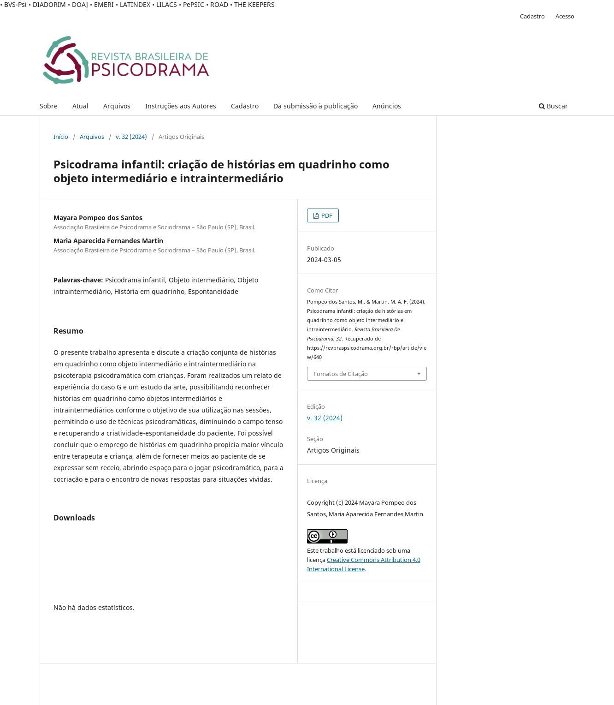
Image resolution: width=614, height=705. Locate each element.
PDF (326, 215)
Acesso (564, 16)
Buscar (553, 106)
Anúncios (386, 106)
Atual (80, 106)
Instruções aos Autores (180, 106)
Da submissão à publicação (315, 106)
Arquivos (116, 106)
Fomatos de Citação (340, 374)
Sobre (49, 106)
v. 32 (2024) (131, 136)
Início (60, 136)
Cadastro (245, 106)
